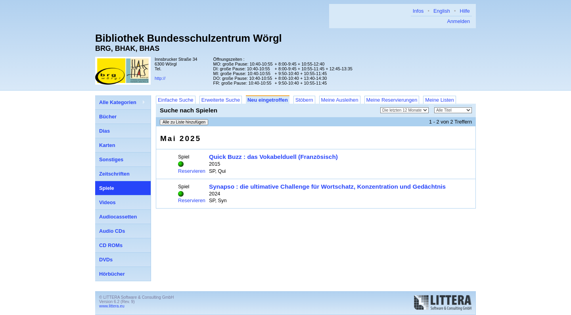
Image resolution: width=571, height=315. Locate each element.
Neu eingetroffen (267, 100)
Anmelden (458, 21)
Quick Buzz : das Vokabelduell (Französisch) (273, 156)
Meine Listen (439, 100)
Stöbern (304, 100)
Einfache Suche (176, 100)
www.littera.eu (112, 306)
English (441, 11)
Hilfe (465, 11)
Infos (418, 11)
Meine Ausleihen (339, 100)
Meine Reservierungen (392, 100)
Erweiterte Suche (220, 100)
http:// (160, 78)
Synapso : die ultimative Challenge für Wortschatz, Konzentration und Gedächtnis (327, 186)
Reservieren (191, 171)
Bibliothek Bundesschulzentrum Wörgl (188, 38)
